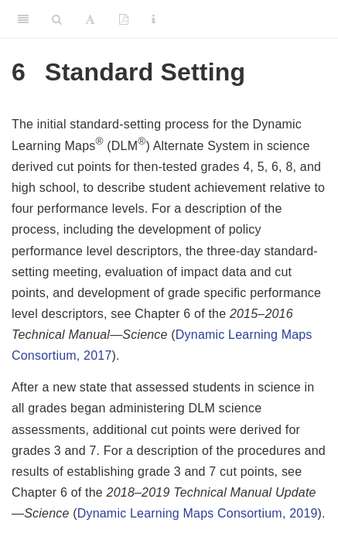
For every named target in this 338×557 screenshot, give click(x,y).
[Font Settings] (90, 19)
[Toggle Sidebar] (23, 19)
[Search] (56, 19)
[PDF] (124, 19)
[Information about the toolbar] (153, 19)
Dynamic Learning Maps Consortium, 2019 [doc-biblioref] (197, 513)
